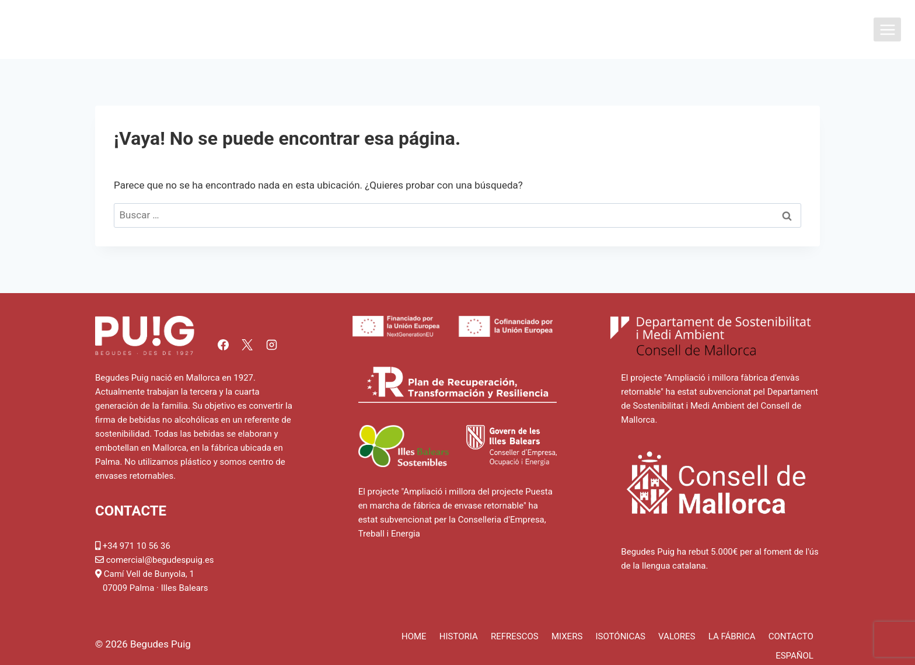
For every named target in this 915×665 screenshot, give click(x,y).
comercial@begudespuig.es (160, 560)
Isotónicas (620, 636)
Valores (676, 636)
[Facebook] (223, 345)
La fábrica (732, 636)
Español (794, 655)
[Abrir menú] (887, 29)
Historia (458, 636)
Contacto (791, 636)
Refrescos (515, 636)
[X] (247, 345)
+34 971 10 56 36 (136, 546)
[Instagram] (271, 345)
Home (414, 636)
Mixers (566, 636)
